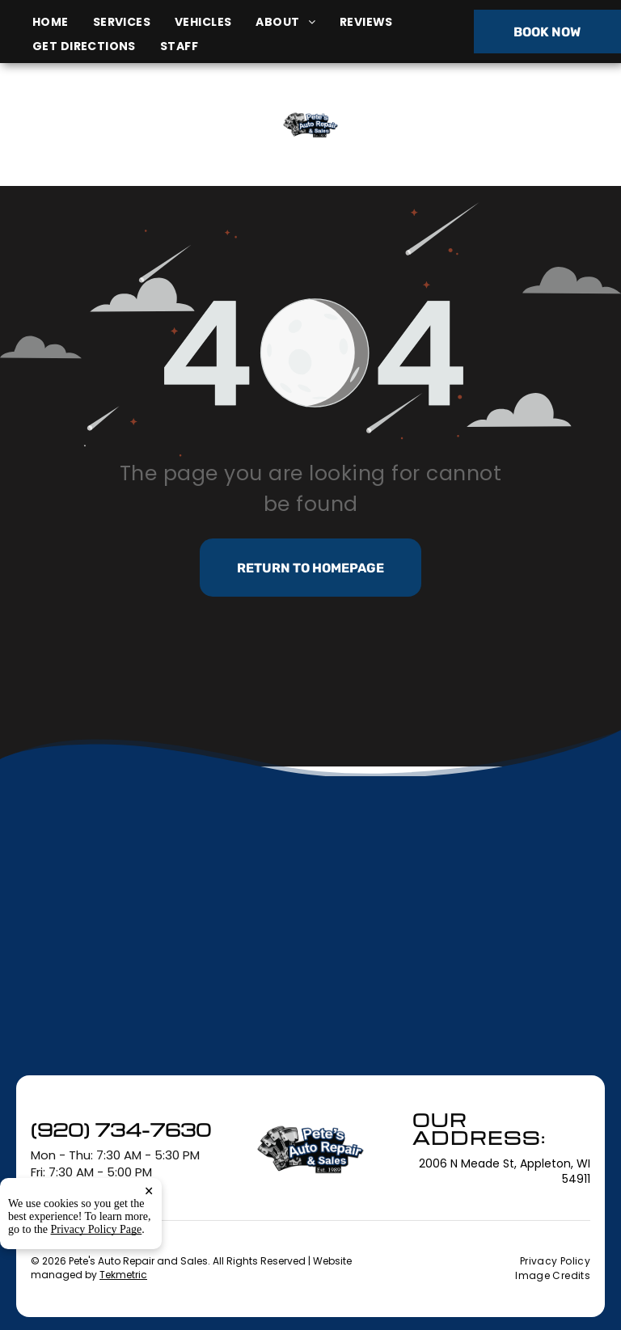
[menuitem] (62, 22)
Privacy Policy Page (96, 1229)
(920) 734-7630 (516, 124)
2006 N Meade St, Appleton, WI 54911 (109, 142)
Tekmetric (123, 1274)
